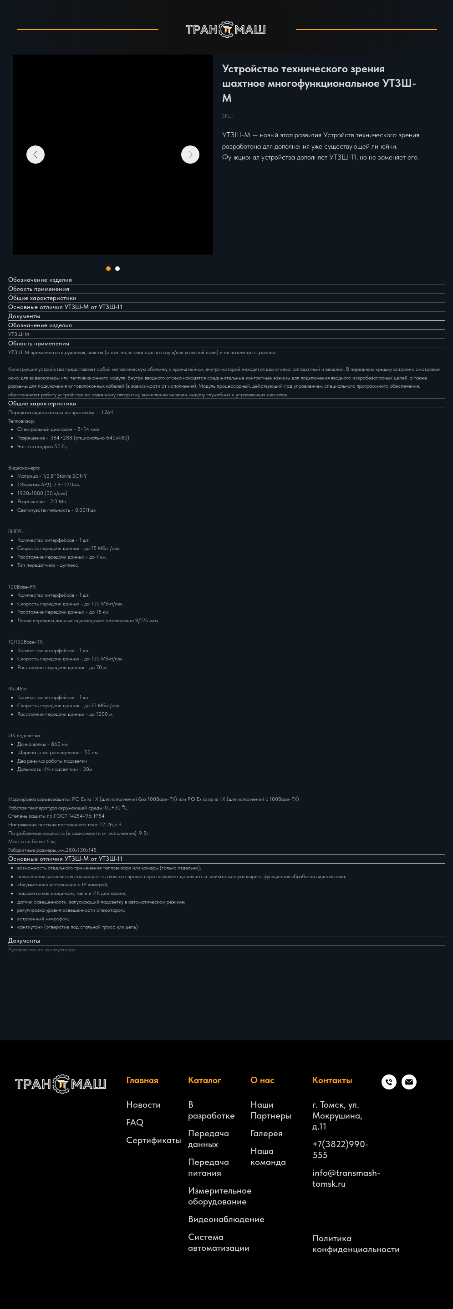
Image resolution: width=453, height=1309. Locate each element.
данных (203, 1144)
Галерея (266, 1133)
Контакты (332, 1079)
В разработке (211, 1110)
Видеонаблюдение (226, 1219)
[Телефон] (389, 1087)
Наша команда (268, 1156)
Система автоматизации (218, 1242)
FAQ (134, 1122)
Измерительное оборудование (220, 1196)
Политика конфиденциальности (356, 1243)
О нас (262, 1079)
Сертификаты (153, 1139)
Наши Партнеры (270, 1110)
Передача (208, 1133)
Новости (143, 1104)
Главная (142, 1079)
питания (204, 1172)
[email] (409, 1087)
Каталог (204, 1079)
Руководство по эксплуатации (42, 949)
